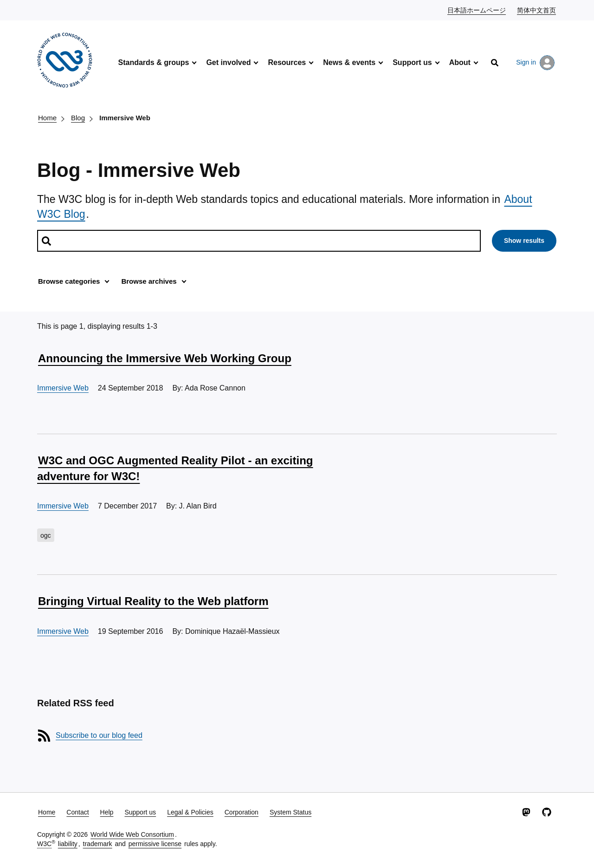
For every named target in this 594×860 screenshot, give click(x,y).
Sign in (535, 62)
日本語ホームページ (477, 10)
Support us (412, 62)
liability (67, 843)
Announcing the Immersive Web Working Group (164, 358)
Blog (78, 118)
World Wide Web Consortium (132, 834)
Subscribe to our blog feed (99, 735)
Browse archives (148, 281)
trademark (97, 843)
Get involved (228, 62)
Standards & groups (153, 62)
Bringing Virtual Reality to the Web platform (153, 601)
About (460, 62)
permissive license (155, 843)
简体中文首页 (537, 10)
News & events (349, 62)
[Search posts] (259, 241)
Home (47, 118)
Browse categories (69, 281)
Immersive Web (124, 118)
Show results (524, 240)
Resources (287, 62)
